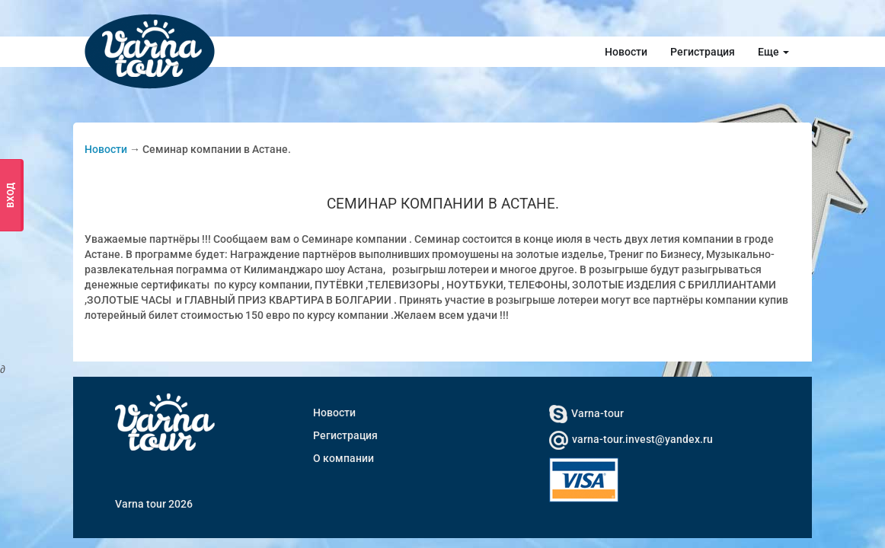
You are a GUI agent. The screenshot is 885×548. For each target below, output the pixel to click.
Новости (626, 52)
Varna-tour (586, 413)
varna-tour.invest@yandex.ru (631, 439)
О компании (343, 458)
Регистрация (702, 52)
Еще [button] (773, 52)
